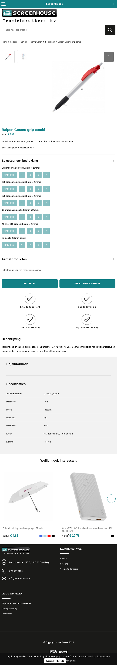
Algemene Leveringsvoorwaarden (17, 603)
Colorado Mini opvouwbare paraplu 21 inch (23, 528)
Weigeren (71, 661)
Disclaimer (7, 613)
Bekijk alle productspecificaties (18, 148)
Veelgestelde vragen (69, 569)
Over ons (64, 564)
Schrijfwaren (36, 42)
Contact (63, 558)
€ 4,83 (10, 535)
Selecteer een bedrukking (20, 160)
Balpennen (50, 42)
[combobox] (53, 30)
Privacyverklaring (9, 608)
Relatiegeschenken (18, 42)
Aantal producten (14, 259)
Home (4, 42)
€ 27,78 (71, 535)
